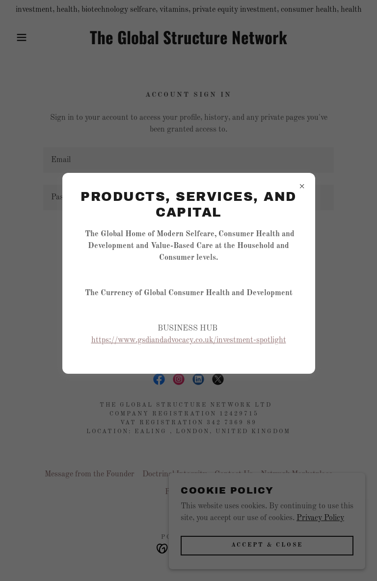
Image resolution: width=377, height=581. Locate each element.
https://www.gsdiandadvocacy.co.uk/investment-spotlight (188, 340)
